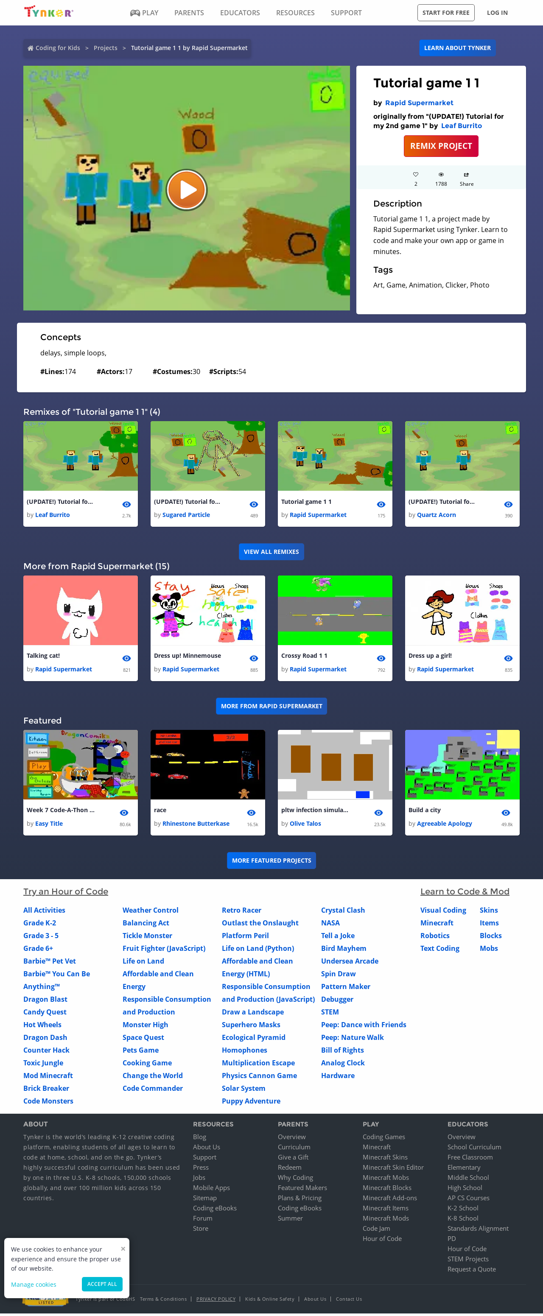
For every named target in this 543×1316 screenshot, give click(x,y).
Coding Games (384, 1139)
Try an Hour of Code (65, 894)
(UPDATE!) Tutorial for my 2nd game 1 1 (188, 502)
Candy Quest (45, 1014)
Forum (203, 1220)
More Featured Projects (271, 863)
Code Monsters (48, 1103)
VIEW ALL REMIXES (271, 552)
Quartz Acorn (436, 515)
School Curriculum (474, 1149)
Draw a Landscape (253, 1014)
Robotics (435, 937)
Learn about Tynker (457, 48)
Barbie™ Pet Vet (49, 963)
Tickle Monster (147, 937)
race (160, 812)
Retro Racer (241, 912)
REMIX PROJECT (441, 145)
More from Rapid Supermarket (271, 708)
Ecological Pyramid (253, 1039)
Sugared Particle (186, 515)
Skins (489, 912)
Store (200, 1231)
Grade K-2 (39, 925)
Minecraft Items (386, 1210)
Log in (497, 12)
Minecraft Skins (385, 1159)
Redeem (290, 1169)
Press (201, 1169)
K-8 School (463, 1220)
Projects (106, 48)
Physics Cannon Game (259, 1077)
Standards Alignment (478, 1231)
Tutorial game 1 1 (306, 502)
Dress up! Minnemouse (187, 657)
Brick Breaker (46, 1090)
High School (465, 1190)
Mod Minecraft (48, 1077)
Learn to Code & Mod (464, 894)
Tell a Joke (338, 937)
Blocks (491, 937)
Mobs (489, 950)
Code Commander (153, 1090)
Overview (292, 1139)
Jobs (199, 1180)
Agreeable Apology (444, 825)
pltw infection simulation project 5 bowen (315, 812)
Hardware (338, 1077)
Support (204, 1159)
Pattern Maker (345, 988)
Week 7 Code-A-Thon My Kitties (61, 812)
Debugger (337, 1001)
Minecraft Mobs (386, 1180)
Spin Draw (338, 976)
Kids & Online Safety (269, 1301)
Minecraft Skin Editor (393, 1169)
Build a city (425, 812)
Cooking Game (147, 1065)
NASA (330, 925)
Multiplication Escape (258, 1065)
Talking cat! (43, 657)
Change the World (153, 1077)
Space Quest (143, 1039)
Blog (199, 1139)
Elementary (464, 1169)
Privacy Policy (215, 1301)
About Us (206, 1149)
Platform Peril (245, 937)
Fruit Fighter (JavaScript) (164, 950)
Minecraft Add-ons (390, 1200)
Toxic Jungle (43, 1065)
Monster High (145, 1026)
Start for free (446, 12)
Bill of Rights (342, 1052)
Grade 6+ (38, 950)
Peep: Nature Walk (352, 1039)
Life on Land (143, 963)
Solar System (244, 1090)
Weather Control (151, 912)
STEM (330, 1014)
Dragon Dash (45, 1039)
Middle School (468, 1180)
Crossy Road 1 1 (304, 657)
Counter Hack (46, 1052)
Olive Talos (305, 825)
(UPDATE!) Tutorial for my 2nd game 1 (61, 502)
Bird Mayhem (344, 950)
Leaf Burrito (461, 126)
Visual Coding (443, 912)
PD (452, 1241)
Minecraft (436, 925)
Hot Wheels (42, 1026)
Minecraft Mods (386, 1220)
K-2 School (463, 1210)
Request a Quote (472, 1271)
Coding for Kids (58, 48)
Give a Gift (293, 1159)
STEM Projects (468, 1261)
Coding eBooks (215, 1210)
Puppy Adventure (251, 1103)
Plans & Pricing (300, 1200)
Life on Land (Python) (258, 950)
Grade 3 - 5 (41, 937)
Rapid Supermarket (419, 103)
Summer (290, 1220)
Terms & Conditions (163, 1301)
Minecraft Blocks (387, 1190)
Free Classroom (470, 1159)
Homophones (244, 1052)
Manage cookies (33, 1284)
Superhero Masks (251, 1026)
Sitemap (205, 1200)
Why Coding (295, 1180)
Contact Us (349, 1301)
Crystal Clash (343, 912)
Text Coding (439, 950)
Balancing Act (146, 925)
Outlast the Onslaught (260, 925)
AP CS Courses (469, 1200)
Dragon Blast (45, 1001)
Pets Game (141, 1052)
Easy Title (49, 825)
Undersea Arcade (349, 963)
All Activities (44, 912)
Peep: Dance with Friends (363, 1026)
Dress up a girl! (430, 657)
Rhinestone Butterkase (196, 825)
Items (489, 925)
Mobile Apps (211, 1190)
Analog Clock (343, 1065)
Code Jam (376, 1231)
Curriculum (294, 1149)
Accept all (102, 1284)
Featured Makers (302, 1190)
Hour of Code (382, 1241)
